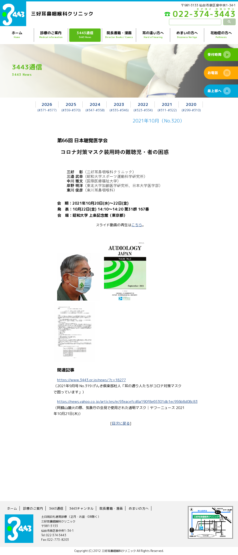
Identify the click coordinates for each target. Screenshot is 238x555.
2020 (191, 104)
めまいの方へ (187, 34)
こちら (136, 224)
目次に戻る (121, 423)
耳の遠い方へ (153, 34)
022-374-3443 (200, 15)
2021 (167, 104)
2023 (119, 104)
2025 (71, 104)
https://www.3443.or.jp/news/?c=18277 (91, 379)
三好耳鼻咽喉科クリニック (62, 13)
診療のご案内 (51, 34)
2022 (143, 104)
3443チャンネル (81, 508)
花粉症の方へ (221, 34)
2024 (95, 104)
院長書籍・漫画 (119, 34)
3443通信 (85, 34)
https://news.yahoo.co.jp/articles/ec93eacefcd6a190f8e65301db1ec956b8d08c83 (127, 401)
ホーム (17, 34)
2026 (47, 104)
